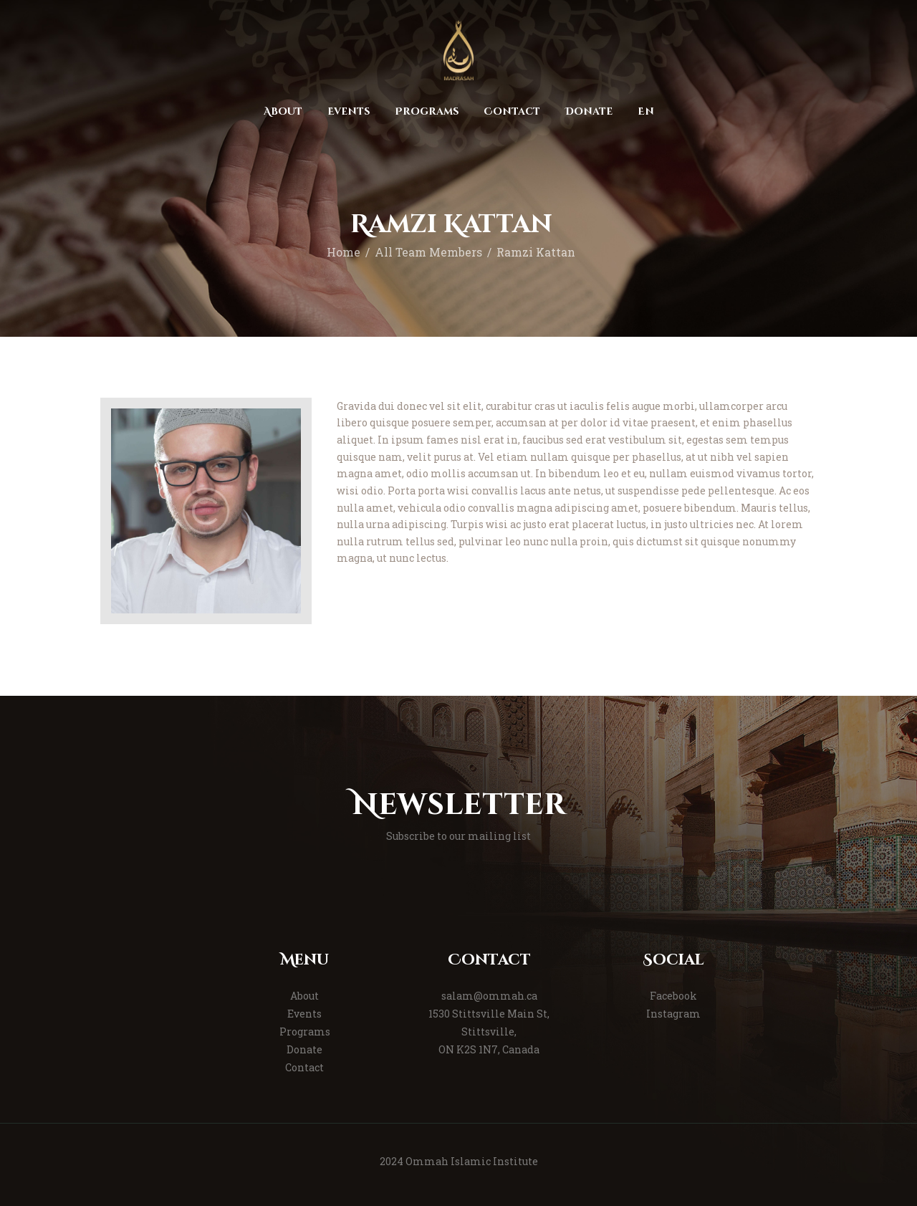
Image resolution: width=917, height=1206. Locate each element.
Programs (304, 1031)
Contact (304, 1067)
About (304, 995)
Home (343, 252)
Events (304, 1013)
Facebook (673, 995)
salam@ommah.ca (489, 995)
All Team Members (428, 252)
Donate (304, 1049)
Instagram (673, 1013)
